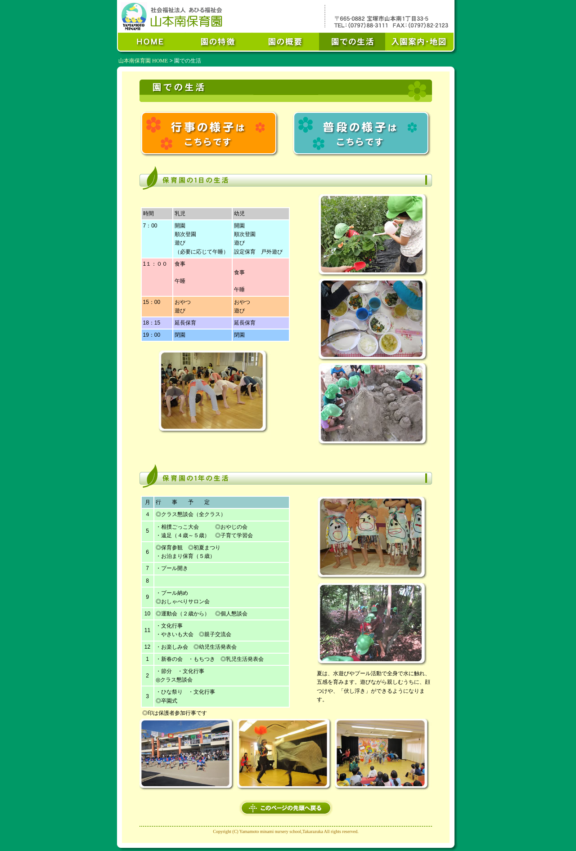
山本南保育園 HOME (143, 61)
